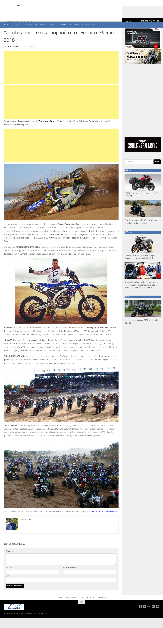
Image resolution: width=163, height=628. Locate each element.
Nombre (9, 577)
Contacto (102, 607)
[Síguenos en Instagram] (150, 31)
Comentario (10, 561)
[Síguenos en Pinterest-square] (158, 31)
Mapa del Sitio (71, 607)
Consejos (52, 24)
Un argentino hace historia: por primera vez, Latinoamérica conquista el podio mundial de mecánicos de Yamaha (141, 294)
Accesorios (39, 24)
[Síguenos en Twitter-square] (146, 31)
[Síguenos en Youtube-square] (154, 31)
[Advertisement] (61, 77)
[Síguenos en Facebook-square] (142, 31)
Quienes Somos (88, 607)
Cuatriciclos (16, 24)
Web (7, 586)
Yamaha (29, 31)
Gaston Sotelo (13, 56)
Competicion (64, 24)
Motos (6, 24)
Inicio (59, 607)
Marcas (89, 24)
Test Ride (28, 24)
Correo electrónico (70, 577)
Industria (77, 24)
